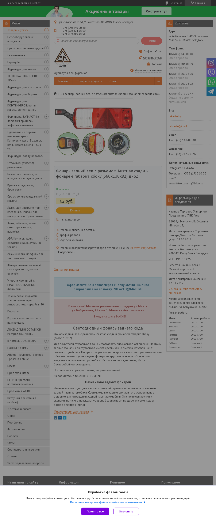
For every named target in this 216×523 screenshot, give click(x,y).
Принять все (95, 511)
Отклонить (126, 511)
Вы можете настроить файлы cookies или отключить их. (106, 502)
